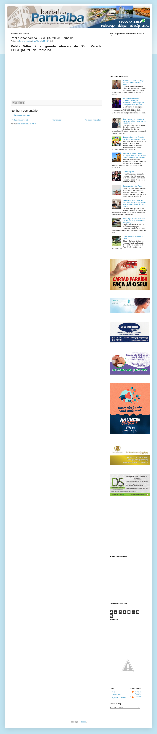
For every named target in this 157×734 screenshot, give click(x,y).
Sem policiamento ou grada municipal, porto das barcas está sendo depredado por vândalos (134, 155)
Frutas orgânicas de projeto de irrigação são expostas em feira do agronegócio (134, 220)
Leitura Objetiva (128, 172)
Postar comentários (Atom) (27, 124)
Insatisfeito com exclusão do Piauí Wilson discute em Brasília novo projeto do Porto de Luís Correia (134, 203)
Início (114, 692)
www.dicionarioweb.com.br (128, 579)
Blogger (83, 722)
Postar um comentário (22, 115)
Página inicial (56, 120)
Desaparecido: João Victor (132, 186)
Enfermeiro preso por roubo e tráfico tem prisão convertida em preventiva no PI (134, 121)
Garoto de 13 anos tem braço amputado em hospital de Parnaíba (133, 82)
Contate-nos (116, 695)
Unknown (138, 697)
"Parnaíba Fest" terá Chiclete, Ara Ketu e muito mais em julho (134, 138)
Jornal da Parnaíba (138, 693)
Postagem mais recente (20, 120)
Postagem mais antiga (93, 120)
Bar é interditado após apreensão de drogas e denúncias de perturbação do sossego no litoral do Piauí (133, 102)
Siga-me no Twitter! (119, 697)
